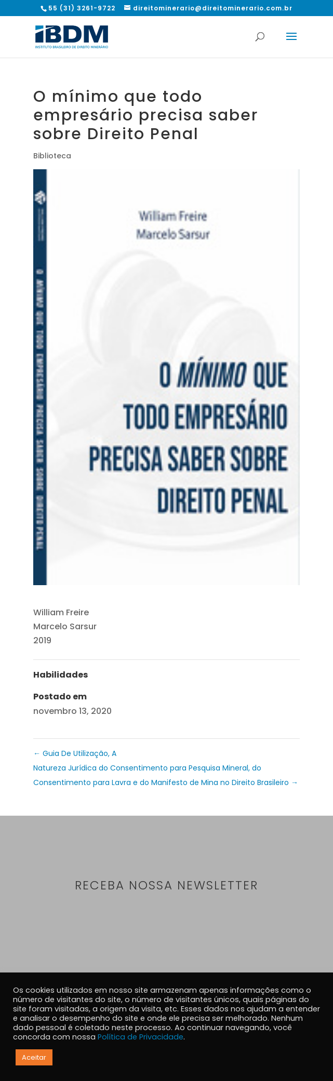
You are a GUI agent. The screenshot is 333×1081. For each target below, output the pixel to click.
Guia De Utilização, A (74, 753)
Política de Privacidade (140, 1037)
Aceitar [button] (34, 1057)
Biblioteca (52, 156)
